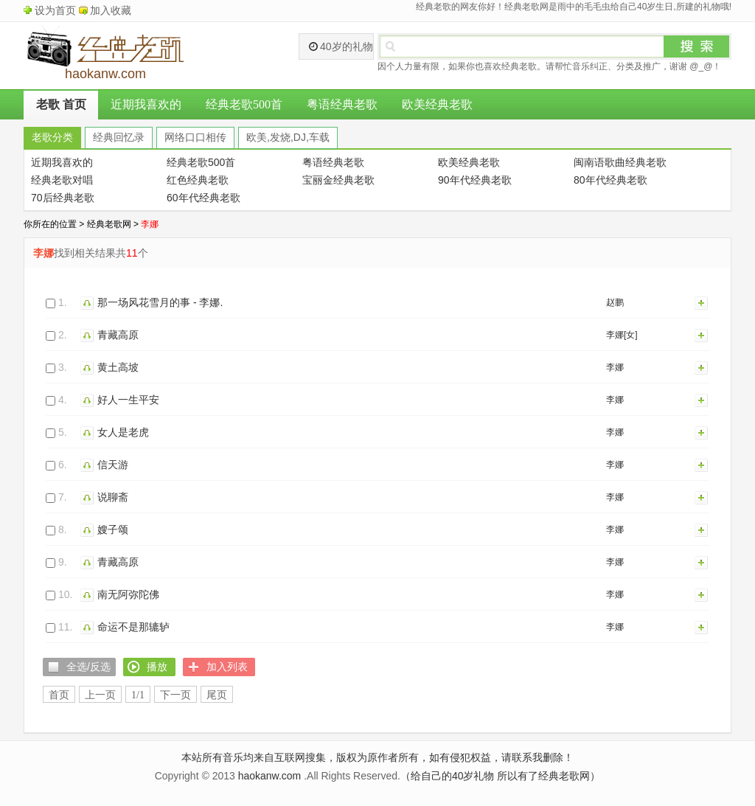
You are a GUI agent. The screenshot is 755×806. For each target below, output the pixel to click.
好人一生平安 (128, 400)
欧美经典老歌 (437, 104)
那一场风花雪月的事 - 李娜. (160, 302)
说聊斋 (112, 497)
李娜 (615, 367)
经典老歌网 (109, 224)
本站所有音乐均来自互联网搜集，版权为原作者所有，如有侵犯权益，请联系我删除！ (377, 757)
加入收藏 (110, 10)
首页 (59, 695)
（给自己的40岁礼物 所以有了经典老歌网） (500, 776)
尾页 (216, 695)
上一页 (100, 695)
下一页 (175, 695)
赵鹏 (615, 302)
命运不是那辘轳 (133, 627)
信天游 (112, 464)
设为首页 (55, 10)
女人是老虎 (123, 432)
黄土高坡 (118, 367)
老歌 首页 (61, 104)
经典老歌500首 (244, 104)
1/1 (138, 695)
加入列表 (702, 302)
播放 (88, 302)
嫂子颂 (112, 529)
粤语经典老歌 (342, 104)
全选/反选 (88, 667)
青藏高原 (118, 335)
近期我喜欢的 (146, 104)
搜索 (697, 46)
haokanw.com (270, 776)
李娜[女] (622, 335)
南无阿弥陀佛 (128, 594)
